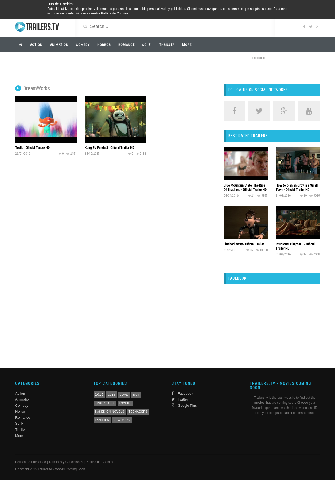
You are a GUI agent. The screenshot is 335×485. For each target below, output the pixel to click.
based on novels (109, 411)
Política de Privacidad (30, 462)
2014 (136, 394)
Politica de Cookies (114, 13)
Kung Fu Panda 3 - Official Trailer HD (109, 148)
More (188, 45)
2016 (112, 394)
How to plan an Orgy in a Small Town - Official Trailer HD (297, 187)
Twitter (180, 399)
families (102, 419)
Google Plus (184, 405)
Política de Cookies (99, 462)
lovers (125, 403)
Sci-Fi (147, 45)
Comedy (83, 45)
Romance (126, 45)
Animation (59, 45)
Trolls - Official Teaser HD (32, 148)
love (124, 394)
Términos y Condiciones (66, 462)
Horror (104, 45)
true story (105, 403)
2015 (99, 395)
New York (122, 419)
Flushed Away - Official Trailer (244, 244)
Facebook (182, 393)
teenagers (138, 411)
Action (36, 45)
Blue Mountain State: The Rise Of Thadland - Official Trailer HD (245, 187)
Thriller (167, 45)
